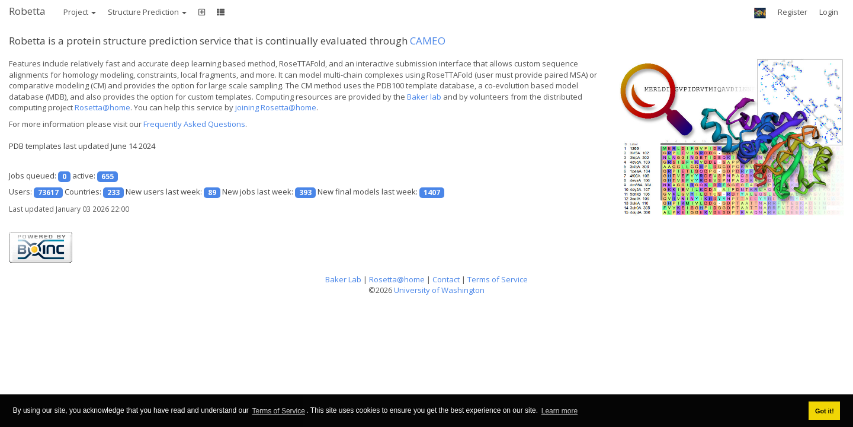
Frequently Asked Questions (194, 124)
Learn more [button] (559, 411)
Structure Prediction (147, 12)
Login (828, 12)
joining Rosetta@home (275, 107)
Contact (446, 279)
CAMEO (427, 40)
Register (792, 12)
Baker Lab (343, 279)
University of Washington (439, 290)
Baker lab (424, 96)
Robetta (27, 11)
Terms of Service (278, 411)
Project (79, 12)
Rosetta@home (102, 107)
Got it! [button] (824, 411)
